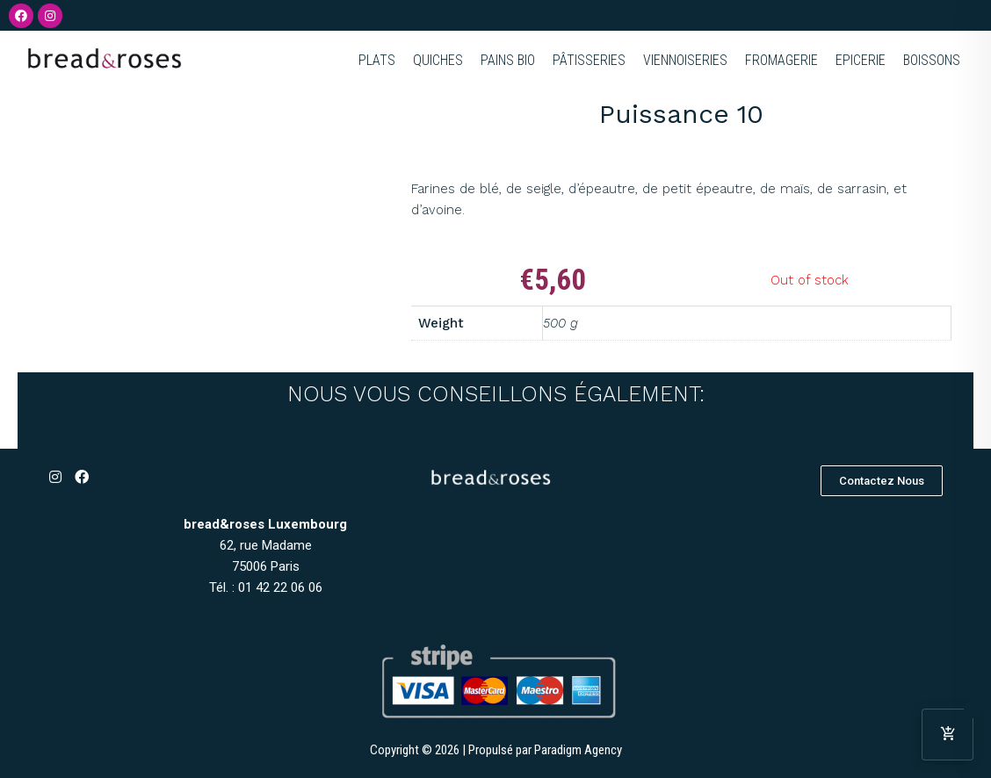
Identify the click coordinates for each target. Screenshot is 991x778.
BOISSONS (931, 60)
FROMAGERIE (781, 60)
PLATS (376, 60)
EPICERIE (860, 60)
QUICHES (438, 60)
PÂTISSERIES (589, 60)
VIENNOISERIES (685, 60)
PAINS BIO (508, 60)
